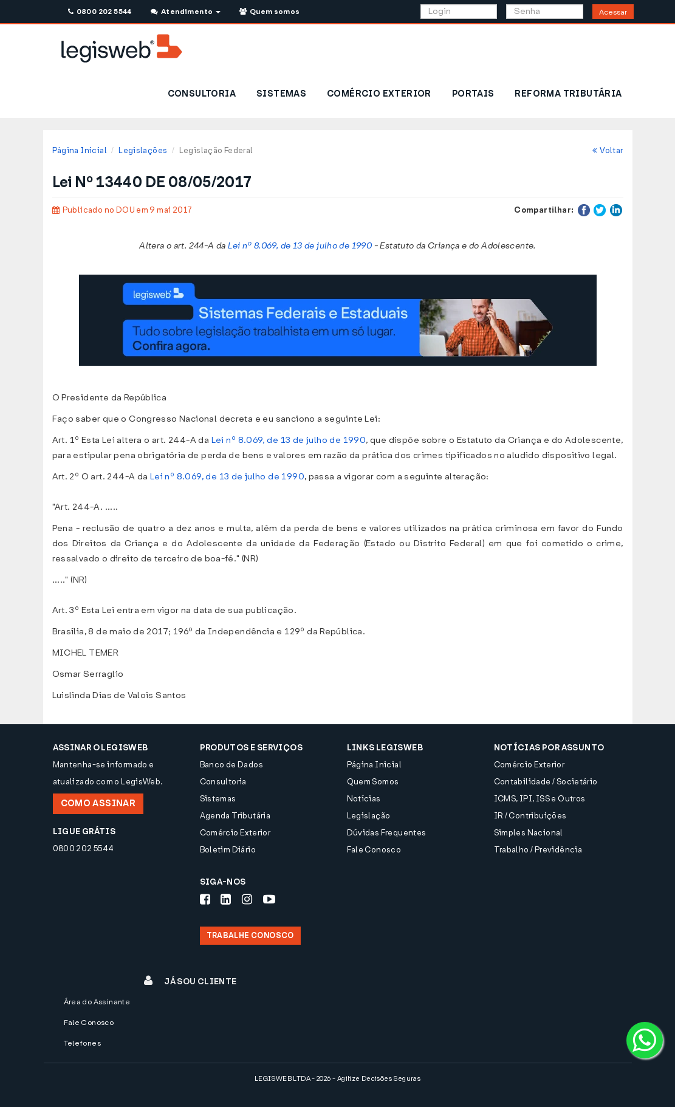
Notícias (364, 798)
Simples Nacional (528, 833)
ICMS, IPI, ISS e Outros (540, 798)
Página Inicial (79, 150)
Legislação (369, 816)
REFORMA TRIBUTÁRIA (568, 94)
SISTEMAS (281, 94)
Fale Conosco (374, 850)
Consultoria (223, 781)
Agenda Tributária (235, 816)
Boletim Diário (228, 850)
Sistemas (218, 798)
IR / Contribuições (530, 816)
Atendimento (186, 11)
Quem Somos (373, 781)
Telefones (82, 1043)
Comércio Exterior (235, 833)
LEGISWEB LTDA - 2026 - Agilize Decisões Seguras (337, 1078)
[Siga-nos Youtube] (269, 899)
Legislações (142, 150)
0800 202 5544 (100, 11)
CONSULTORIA (202, 94)
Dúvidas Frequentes (387, 833)
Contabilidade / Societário (546, 781)
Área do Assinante (97, 1002)
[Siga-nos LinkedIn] (226, 899)
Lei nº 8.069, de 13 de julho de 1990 (300, 246)
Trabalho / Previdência (538, 850)
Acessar (613, 12)
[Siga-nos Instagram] (247, 899)
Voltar (607, 150)
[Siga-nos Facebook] (205, 899)
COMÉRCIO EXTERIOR (379, 94)
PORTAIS (473, 94)
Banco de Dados (231, 764)
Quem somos (269, 11)
